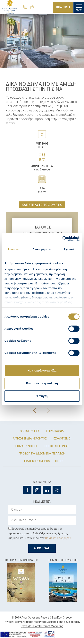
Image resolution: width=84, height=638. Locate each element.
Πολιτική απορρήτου (58, 538)
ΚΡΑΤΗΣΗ (63, 7)
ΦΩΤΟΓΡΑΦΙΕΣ (30, 431)
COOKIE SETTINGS (57, 446)
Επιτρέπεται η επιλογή (42, 383)
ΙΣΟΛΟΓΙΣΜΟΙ (62, 438)
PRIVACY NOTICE (26, 446)
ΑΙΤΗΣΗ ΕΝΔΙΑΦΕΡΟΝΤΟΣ (30, 438)
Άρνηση (41, 396)
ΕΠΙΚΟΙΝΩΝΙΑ (55, 431)
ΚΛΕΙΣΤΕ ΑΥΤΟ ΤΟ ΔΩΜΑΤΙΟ (42, 205)
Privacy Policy (12, 621)
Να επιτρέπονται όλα (42, 370)
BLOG (59, 461)
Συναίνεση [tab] (15, 249)
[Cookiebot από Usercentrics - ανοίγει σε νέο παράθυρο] (62, 238)
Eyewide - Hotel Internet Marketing (42, 626)
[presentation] (35, 410)
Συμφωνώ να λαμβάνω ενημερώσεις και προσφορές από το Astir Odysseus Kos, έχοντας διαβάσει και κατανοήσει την (39, 533)
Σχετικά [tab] (69, 249)
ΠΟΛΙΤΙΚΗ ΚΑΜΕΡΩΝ (36, 461)
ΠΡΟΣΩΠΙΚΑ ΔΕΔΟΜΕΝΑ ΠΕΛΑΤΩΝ (42, 453)
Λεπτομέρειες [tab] (42, 249)
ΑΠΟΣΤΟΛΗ (42, 548)
